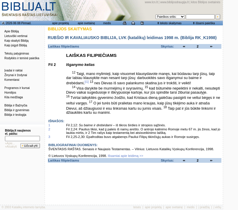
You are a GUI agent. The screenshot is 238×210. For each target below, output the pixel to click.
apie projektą (60, 23)
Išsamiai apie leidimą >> (126, 156)
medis (107, 23)
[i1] (87, 81)
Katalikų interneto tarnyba (28, 207)
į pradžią (204, 207)
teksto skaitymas (170, 23)
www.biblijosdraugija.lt (174, 2)
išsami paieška (205, 23)
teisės (137, 207)
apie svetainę (86, 23)
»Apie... (10, 143)
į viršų (217, 207)
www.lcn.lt (151, 2)
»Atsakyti (11, 146)
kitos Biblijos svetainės (205, 2)
